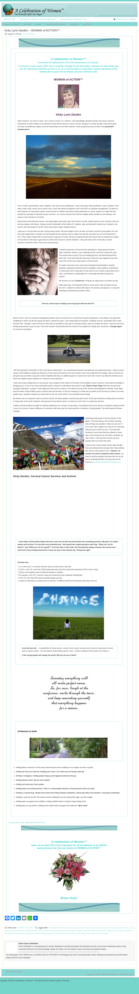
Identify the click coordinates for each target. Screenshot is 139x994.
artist (69, 928)
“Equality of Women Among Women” (37, 19)
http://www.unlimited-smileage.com (106, 462)
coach (132, 928)
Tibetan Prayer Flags (43, 933)
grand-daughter (76, 931)
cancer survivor (111, 928)
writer (106, 933)
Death (40, 931)
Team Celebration (28, 34)
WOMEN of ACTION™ (11, 24)
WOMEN (38, 24)
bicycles (75, 928)
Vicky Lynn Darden (69, 933)
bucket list (94, 928)
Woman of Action (96, 933)
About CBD (86, 24)
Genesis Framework (109, 974)
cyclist (27, 931)
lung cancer (87, 931)
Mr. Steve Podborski (106, 931)
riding (27, 933)
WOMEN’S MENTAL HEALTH (55, 24)
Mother (95, 931)
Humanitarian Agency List (73, 19)
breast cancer (84, 928)
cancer (101, 928)
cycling (21, 931)
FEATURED (27, 24)
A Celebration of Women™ (69, 10)
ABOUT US (9, 19)
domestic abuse (49, 931)
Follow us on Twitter (126, 19)
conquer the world (11, 931)
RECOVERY (74, 24)
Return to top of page (13, 971)
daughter (33, 931)
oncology (7, 933)
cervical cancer (123, 928)
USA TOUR (56, 933)
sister (32, 933)
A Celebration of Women (57, 928)
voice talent (81, 933)
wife (87, 933)
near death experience (123, 931)
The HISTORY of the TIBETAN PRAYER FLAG (27, 823)
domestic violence (63, 931)
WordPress (123, 974)
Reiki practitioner (18, 933)
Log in (131, 974)
